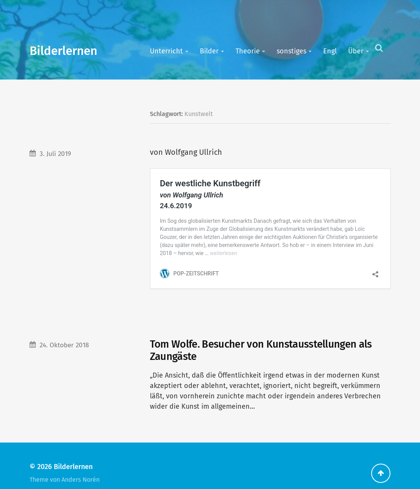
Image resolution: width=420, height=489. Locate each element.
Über (356, 51)
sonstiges (291, 51)
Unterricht (166, 51)
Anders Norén (80, 464)
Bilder (209, 51)
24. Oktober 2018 (64, 330)
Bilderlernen (63, 51)
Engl (330, 51)
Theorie (248, 51)
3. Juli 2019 (55, 154)
